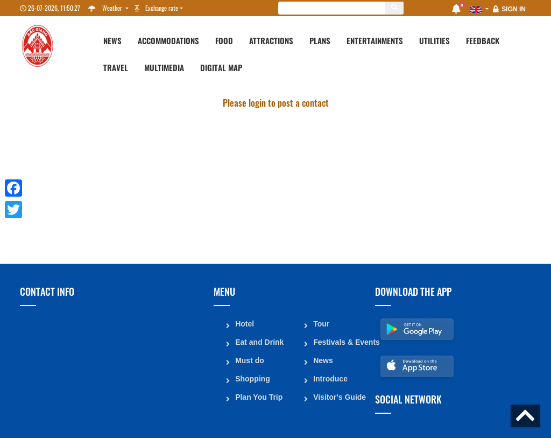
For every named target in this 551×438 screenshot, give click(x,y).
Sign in (513, 9)
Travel (115, 67)
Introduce (330, 378)
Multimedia (164, 67)
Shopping (252, 378)
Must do (249, 360)
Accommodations (168, 40)
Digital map (221, 67)
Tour (321, 323)
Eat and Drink (259, 341)
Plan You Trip (258, 396)
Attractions (271, 40)
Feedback (482, 40)
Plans (319, 40)
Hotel (244, 323)
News (112, 40)
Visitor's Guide (339, 396)
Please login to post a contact (276, 102)
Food (224, 40)
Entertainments (375, 40)
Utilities (434, 40)
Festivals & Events (340, 341)
